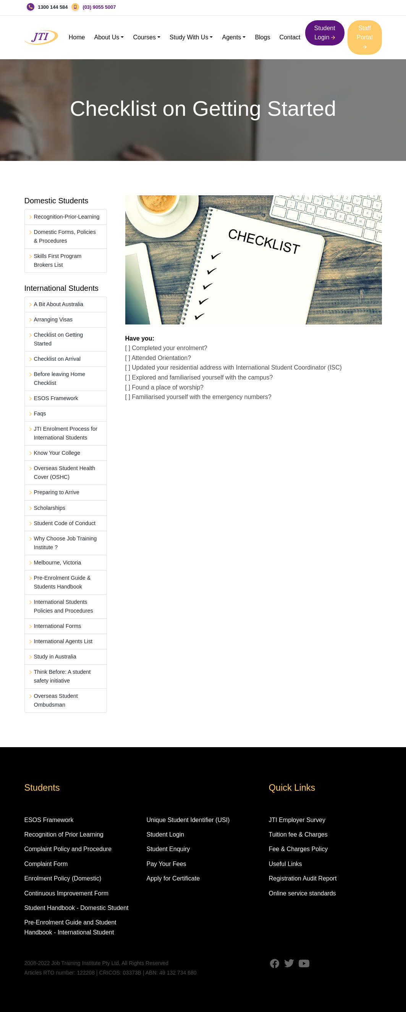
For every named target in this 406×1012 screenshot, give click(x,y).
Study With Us (189, 37)
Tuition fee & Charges (298, 834)
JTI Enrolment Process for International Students (65, 433)
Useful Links (285, 864)
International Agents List (63, 641)
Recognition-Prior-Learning (67, 217)
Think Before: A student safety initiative (62, 676)
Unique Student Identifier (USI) (188, 820)
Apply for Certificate (173, 878)
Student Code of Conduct (65, 523)
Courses (144, 37)
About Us (107, 37)
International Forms (57, 626)
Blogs (262, 37)
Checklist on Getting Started (58, 339)
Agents (231, 37)
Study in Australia (55, 657)
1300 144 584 (53, 7)
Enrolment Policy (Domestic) (63, 878)
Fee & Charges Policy (298, 849)
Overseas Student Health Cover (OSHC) (64, 472)
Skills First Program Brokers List (58, 260)
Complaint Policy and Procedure (68, 849)
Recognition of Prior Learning (64, 834)
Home (77, 37)
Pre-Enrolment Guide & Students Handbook (62, 582)
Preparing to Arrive (56, 492)
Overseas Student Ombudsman (56, 700)
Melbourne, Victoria (57, 563)
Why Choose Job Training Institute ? (65, 542)
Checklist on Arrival (57, 359)
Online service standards (302, 893)
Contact (289, 37)
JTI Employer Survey (297, 820)
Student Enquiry (168, 849)
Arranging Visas (53, 319)
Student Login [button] (324, 33)
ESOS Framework (56, 398)
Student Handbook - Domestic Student (76, 908)
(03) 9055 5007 (99, 7)
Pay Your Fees (166, 864)
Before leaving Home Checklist (59, 378)
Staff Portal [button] (365, 37)
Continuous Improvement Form (66, 893)
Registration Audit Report (302, 878)
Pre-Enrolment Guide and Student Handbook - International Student (70, 927)
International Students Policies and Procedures (63, 606)
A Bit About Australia (59, 304)
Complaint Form (46, 864)
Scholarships (49, 508)
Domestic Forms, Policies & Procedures (65, 236)
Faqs (40, 413)
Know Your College (57, 453)
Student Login (165, 834)
